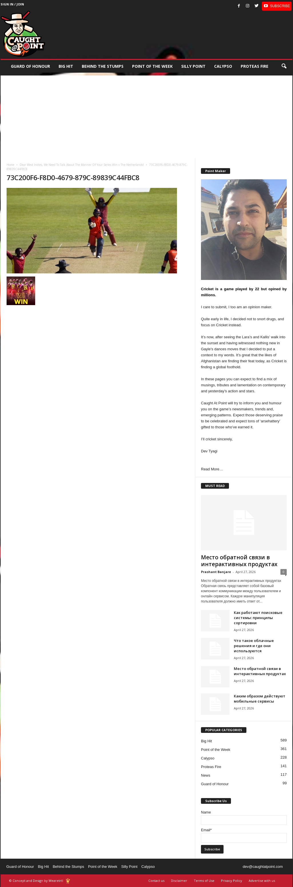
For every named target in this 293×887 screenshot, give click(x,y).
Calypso (223, 66)
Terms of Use (204, 880)
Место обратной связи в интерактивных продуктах (239, 561)
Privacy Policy (231, 880)
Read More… (212, 469)
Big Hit (66, 66)
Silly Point (193, 66)
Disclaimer (179, 880)
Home (10, 165)
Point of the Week (152, 66)
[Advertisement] (146, 115)
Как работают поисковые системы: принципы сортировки (258, 617)
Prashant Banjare (216, 572)
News (205, 775)
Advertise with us (262, 880)
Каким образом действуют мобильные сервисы (259, 698)
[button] (284, 66)
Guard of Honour (30, 66)
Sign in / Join (12, 4)
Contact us (156, 880)
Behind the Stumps (68, 866)
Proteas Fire (254, 66)
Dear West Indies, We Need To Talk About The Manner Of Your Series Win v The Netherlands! (82, 165)
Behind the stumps (102, 66)
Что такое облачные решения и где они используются (254, 645)
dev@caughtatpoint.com (263, 866)
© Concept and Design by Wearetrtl (36, 880)
